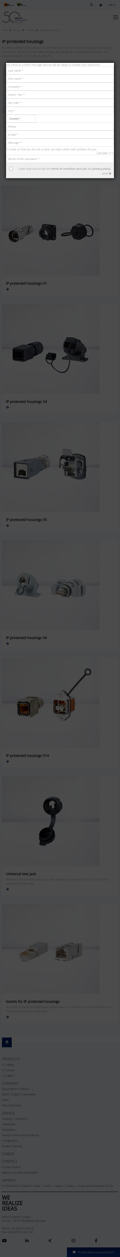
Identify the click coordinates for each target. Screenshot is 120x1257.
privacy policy (101, 169)
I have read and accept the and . (64, 169)
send (106, 173)
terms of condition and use (69, 169)
